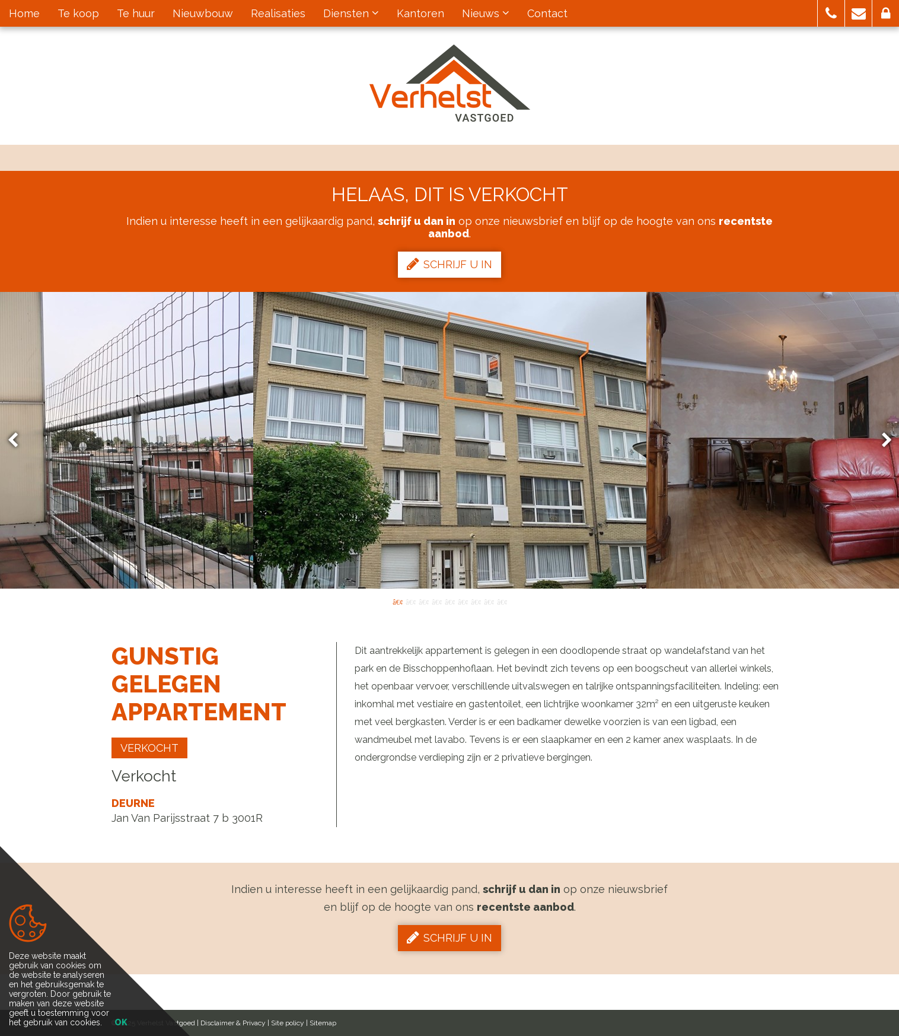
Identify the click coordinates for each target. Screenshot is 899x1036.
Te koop (78, 13)
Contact (547, 13)
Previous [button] (18, 440)
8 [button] (488, 601)
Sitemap (323, 1023)
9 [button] (501, 601)
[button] (831, 13)
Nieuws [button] (485, 13)
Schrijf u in (449, 264)
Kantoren (420, 13)
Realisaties (278, 13)
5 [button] (449, 601)
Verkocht (149, 748)
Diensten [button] (351, 13)
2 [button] (410, 601)
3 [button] (423, 601)
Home (24, 13)
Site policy (287, 1023)
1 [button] (397, 601)
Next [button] (881, 440)
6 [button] (462, 601)
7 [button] (475, 601)
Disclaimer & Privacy (233, 1023)
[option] (449, 440)
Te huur (136, 13)
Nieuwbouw (203, 13)
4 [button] (436, 601)
